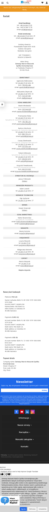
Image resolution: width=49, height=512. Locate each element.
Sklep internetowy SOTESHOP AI (39, 461)
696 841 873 (26, 159)
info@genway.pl (26, 29)
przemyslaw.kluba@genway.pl (26, 124)
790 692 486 (26, 85)
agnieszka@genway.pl (26, 87)
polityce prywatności (23, 504)
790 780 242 (26, 122)
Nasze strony (24, 425)
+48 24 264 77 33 (26, 25)
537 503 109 (26, 146)
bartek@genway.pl (26, 136)
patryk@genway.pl (26, 161)
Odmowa (32, 509)
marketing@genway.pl (26, 224)
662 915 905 (26, 169)
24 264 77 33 (22, 83)
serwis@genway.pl (26, 38)
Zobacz (24, 181)
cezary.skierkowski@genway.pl (26, 149)
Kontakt (24, 446)
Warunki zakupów (24, 439)
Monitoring (27, 455)
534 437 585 (26, 96)
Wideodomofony (6, 457)
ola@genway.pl (27, 98)
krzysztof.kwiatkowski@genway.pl (26, 171)
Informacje (25, 418)
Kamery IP (34, 455)
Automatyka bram (17, 457)
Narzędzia (24, 432)
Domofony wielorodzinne (15, 455)
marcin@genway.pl (26, 266)
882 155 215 (26, 134)
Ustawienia (42, 509)
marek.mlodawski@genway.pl (27, 111)
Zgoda (23, 509)
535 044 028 (26, 109)
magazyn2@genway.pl (27, 233)
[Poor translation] (7, 474)
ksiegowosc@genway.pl (27, 245)
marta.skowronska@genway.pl (26, 222)
